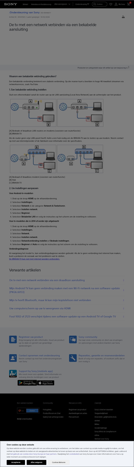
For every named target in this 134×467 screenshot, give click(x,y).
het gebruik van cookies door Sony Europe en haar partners (33, 454)
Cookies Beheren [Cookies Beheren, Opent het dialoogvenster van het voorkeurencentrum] (58, 462)
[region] (67, 454)
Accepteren (15, 462)
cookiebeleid (74, 454)
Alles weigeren (36, 462)
